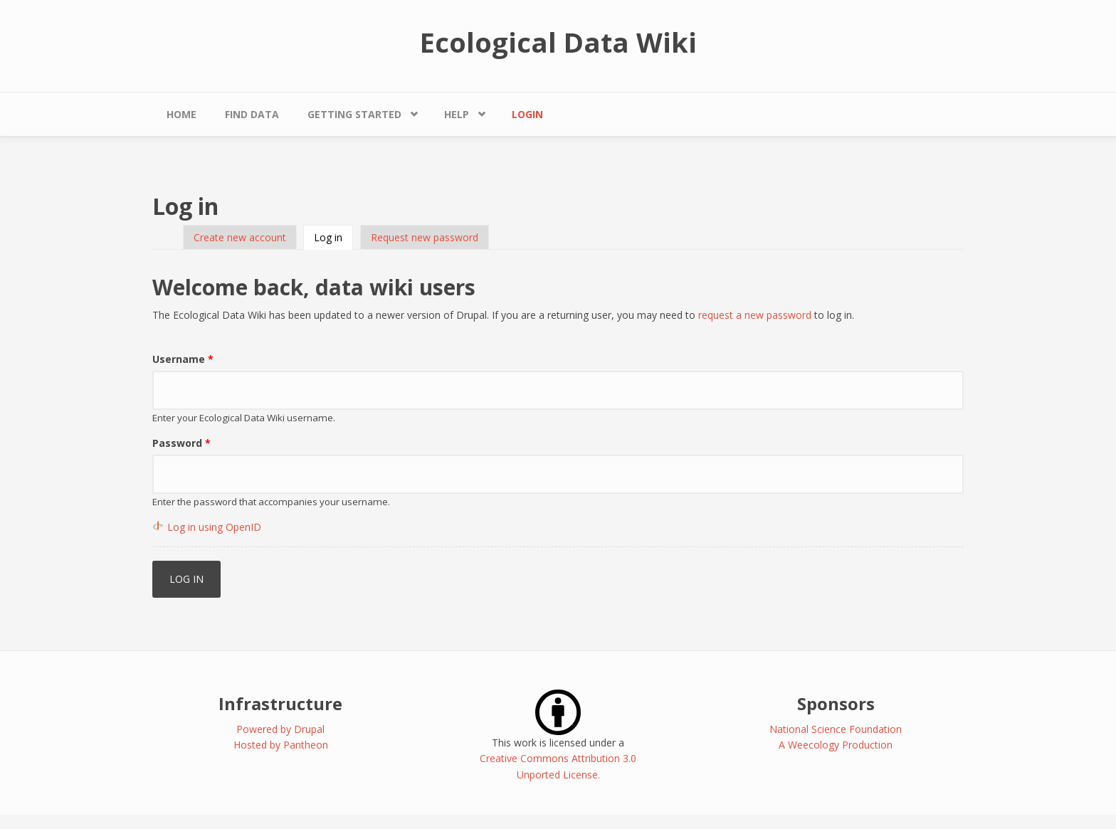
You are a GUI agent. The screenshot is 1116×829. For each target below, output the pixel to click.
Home (181, 114)
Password (181, 443)
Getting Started (354, 114)
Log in (333, 237)
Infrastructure (280, 703)
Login (527, 114)
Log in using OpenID (214, 527)
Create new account (240, 237)
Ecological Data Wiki (558, 42)
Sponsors (836, 703)
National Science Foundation (835, 729)
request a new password (754, 315)
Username (183, 359)
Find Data (252, 114)
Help (456, 114)
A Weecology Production (836, 744)
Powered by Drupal (280, 729)
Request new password (424, 237)
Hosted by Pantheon (280, 744)
